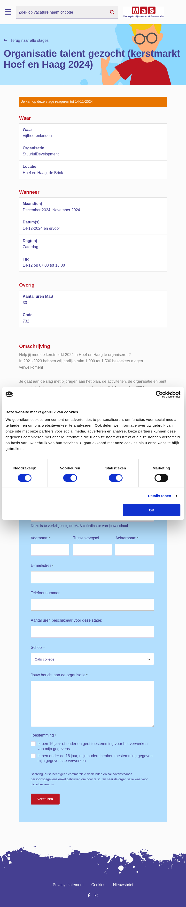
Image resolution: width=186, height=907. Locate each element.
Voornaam (40, 538)
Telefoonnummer (45, 593)
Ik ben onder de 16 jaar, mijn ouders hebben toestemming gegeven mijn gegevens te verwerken (95, 758)
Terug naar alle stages (26, 40)
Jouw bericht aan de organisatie (59, 675)
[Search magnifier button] (112, 12)
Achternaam (126, 538)
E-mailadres (42, 565)
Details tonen (159, 496)
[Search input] (61, 12)
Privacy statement (68, 885)
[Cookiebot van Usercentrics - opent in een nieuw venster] (159, 394)
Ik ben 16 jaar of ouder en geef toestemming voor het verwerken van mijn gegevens (92, 746)
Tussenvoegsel (86, 538)
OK (152, 510)
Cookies (98, 885)
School (38, 648)
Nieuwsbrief (123, 885)
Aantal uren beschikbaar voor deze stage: (66, 620)
